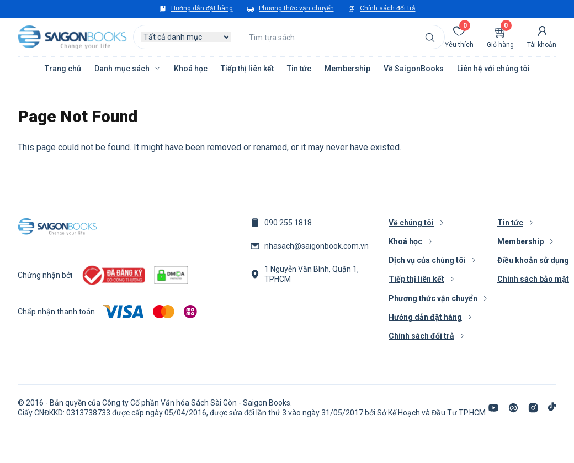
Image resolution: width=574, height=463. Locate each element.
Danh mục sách (122, 68)
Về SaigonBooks (414, 68)
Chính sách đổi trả (388, 8)
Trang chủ (63, 68)
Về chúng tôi (411, 222)
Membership (347, 68)
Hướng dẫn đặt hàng (202, 8)
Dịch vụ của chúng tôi (427, 260)
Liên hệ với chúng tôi (493, 68)
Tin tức (299, 68)
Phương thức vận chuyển (296, 8)
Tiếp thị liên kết (247, 68)
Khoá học (191, 68)
